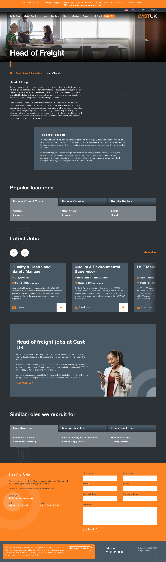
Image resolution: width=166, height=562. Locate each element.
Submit (90, 529)
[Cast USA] (126, 10)
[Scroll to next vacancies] (25, 253)
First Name (100, 476)
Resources (87, 16)
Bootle (114, 211)
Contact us (23, 383)
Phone (140, 487)
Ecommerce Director (23, 438)
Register (152, 10)
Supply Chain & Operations (29, 73)
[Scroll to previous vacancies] (14, 253)
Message (120, 514)
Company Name (140, 497)
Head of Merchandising (24, 442)
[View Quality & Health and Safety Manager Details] (61, 307)
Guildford (17, 211)
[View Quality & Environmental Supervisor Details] (123, 307)
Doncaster (18, 215)
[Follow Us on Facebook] (118, 552)
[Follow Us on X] (111, 552)
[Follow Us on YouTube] (107, 552)
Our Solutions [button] (15, 16)
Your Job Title (100, 497)
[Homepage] (133, 10)
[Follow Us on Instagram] (122, 552)
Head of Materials (120, 438)
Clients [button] (65, 16)
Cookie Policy (34, 555)
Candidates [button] (55, 16)
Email (100, 487)
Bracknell (66, 215)
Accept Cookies (79, 548)
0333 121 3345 (18, 506)
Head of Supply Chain (72, 442)
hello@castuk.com (21, 498)
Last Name (140, 476)
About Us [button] (75, 16)
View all (148, 252)
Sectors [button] (43, 16)
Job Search (97, 16)
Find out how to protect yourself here (83, 5)
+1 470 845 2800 (50, 506)
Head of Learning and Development (79, 438)
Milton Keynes (69, 211)
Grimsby (115, 215)
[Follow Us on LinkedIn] (115, 552)
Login (142, 10)
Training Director (119, 442)
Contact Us (108, 16)
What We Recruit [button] (30, 16)
